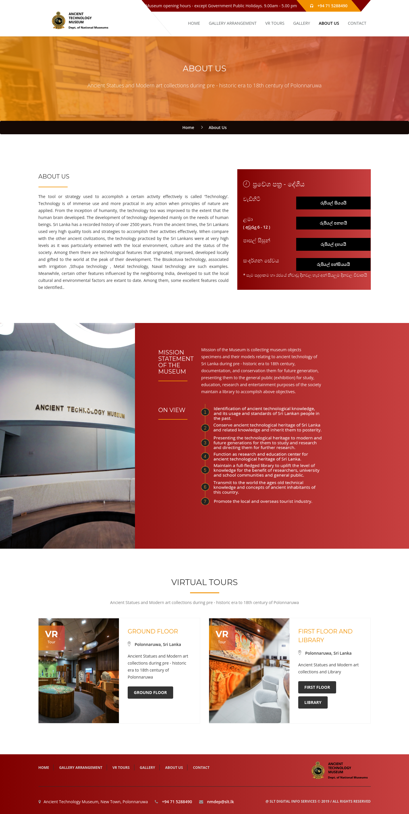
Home (188, 127)
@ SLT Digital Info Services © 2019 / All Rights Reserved (318, 801)
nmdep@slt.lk (220, 801)
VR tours (275, 23)
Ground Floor (150, 692)
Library (313, 702)
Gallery (301, 23)
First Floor (317, 687)
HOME (194, 23)
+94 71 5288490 (332, 5)
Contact (357, 23)
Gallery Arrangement (233, 23)
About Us (329, 23)
